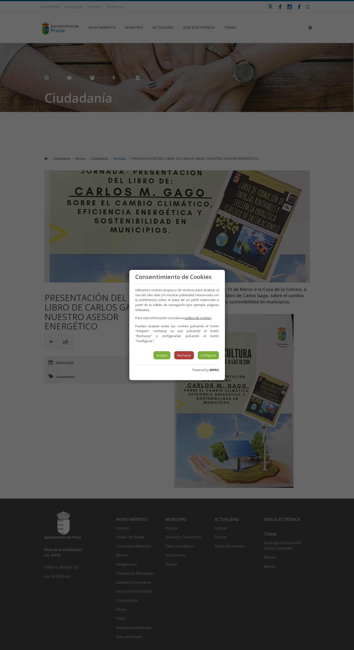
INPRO (214, 370)
